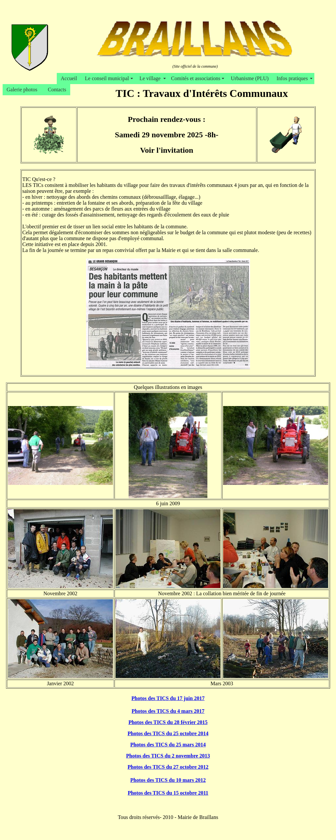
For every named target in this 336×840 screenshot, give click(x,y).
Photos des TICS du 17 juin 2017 (168, 698)
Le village (151, 78)
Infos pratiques (294, 78)
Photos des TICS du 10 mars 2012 (168, 780)
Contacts (57, 89)
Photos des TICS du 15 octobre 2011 (168, 793)
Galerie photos (23, 89)
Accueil (69, 78)
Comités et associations (197, 78)
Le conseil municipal (108, 78)
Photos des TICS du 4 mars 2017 (168, 711)
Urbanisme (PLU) (250, 78)
